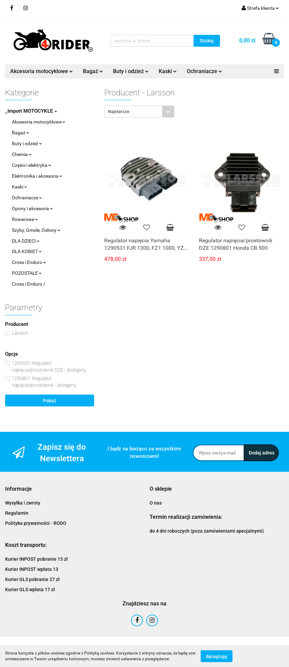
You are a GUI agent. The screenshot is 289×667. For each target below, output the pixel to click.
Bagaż (93, 71)
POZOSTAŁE (27, 273)
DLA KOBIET (27, 251)
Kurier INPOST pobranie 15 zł (36, 559)
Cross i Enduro (29, 262)
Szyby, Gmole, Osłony (36, 230)
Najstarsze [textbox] (118, 111)
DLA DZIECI (26, 241)
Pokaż (49, 400)
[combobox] (139, 111)
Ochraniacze (204, 71)
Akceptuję (216, 656)
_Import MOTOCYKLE (31, 111)
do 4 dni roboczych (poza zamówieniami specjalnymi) (207, 531)
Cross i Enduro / (28, 284)
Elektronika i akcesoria (37, 176)
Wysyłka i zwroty (22, 503)
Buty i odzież (131, 71)
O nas (156, 503)
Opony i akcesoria (32, 208)
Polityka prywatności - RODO (35, 523)
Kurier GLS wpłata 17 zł (30, 589)
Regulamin (16, 513)
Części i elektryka (31, 165)
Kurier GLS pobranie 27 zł (32, 579)
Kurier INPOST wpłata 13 (31, 569)
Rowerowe (25, 219)
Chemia (21, 154)
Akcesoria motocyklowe (41, 71)
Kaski (168, 71)
